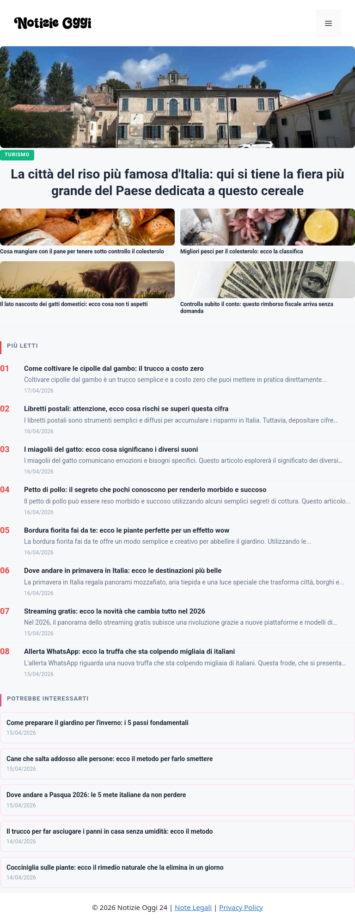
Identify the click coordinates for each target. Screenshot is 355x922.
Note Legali (193, 907)
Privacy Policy (241, 907)
